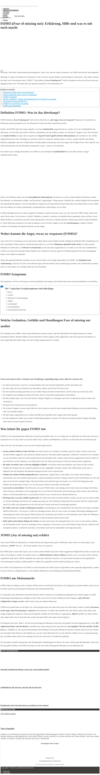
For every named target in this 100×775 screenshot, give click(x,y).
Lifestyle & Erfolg (7, 6)
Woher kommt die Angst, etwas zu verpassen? (20, 95)
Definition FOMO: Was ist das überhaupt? (18, 92)
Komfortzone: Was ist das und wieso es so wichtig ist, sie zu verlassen (24, 705)
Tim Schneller (19, 16)
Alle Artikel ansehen (8, 714)
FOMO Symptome (10, 97)
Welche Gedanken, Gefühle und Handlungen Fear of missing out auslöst (29, 99)
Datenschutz (6, 773)
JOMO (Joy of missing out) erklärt (16, 104)
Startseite (2, 6)
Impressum (6, 771)
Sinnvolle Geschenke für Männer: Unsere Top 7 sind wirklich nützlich (25, 669)
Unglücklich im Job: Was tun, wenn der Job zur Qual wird (21, 687)
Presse (5, 20)
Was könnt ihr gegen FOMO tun (15, 101)
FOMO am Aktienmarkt (12, 106)
